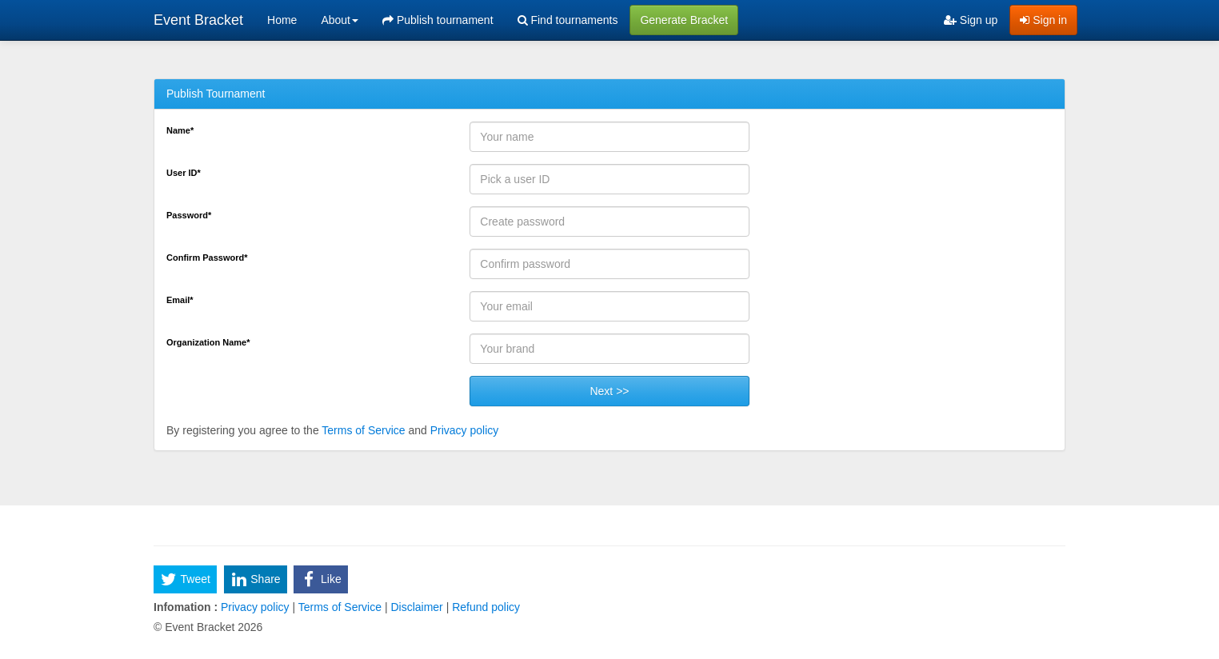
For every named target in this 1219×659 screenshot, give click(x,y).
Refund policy (484, 607)
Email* (180, 300)
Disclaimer (417, 607)
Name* (180, 130)
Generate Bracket (684, 20)
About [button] (339, 20)
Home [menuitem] (282, 20)
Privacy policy (464, 430)
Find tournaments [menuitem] (568, 20)
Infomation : (186, 607)
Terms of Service (363, 430)
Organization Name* (208, 342)
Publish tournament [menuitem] (438, 20)
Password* (188, 215)
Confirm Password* (206, 257)
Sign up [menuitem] (970, 20)
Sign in (1043, 20)
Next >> (609, 391)
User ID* (183, 173)
